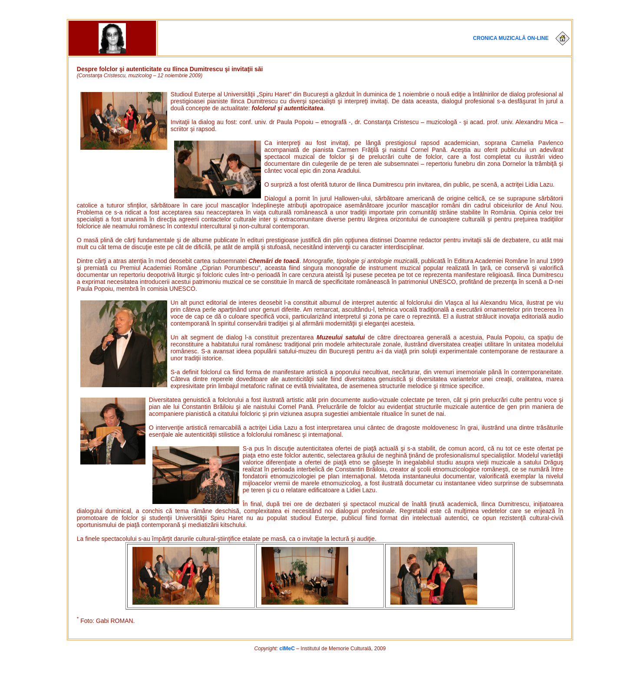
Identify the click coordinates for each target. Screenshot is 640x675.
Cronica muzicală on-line (510, 38)
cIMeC (287, 648)
